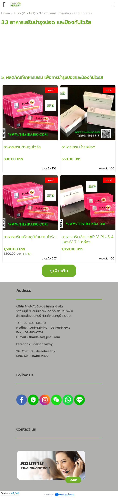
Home (5, 13)
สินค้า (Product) (24, 13)
